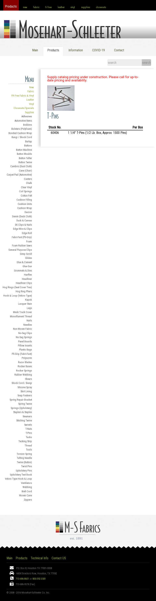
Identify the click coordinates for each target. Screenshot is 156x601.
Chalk (29, 183)
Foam (29, 241)
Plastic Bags (25, 349)
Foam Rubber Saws (22, 245)
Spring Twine (25, 403)
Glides (28, 257)
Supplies (29, 112)
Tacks (29, 437)
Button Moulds (24, 153)
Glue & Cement (24, 262)
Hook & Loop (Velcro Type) (17, 295)
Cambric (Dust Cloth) (21, 166)
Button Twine (25, 162)
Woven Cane (25, 495)
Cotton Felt (26, 195)
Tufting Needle (24, 457)
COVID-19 (98, 50)
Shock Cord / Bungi (22, 383)
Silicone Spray (24, 387)
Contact (119, 50)
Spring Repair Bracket (21, 399)
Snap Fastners (24, 395)
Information (75, 50)
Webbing (27, 487)
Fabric (30, 91)
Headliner (27, 278)
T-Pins (29, 432)
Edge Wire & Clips (22, 228)
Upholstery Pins (24, 470)
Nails (29, 320)
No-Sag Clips (25, 333)
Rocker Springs (24, 370)
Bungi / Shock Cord (22, 137)
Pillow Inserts (25, 345)
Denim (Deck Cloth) (22, 216)
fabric (36, 7)
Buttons (28, 145)
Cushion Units (25, 203)
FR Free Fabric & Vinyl (22, 95)
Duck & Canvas (24, 220)
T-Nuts (28, 428)
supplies (85, 7)
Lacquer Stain (25, 303)
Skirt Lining (26, 391)
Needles (27, 324)
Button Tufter (25, 158)
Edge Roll (27, 233)
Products (21, 558)
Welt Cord (27, 491)
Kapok (28, 299)
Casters (28, 178)
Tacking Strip (25, 441)
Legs (29, 308)
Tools (29, 449)
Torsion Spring (24, 453)
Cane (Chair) (25, 170)
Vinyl (31, 103)
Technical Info (39, 558)
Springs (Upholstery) (21, 408)
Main (35, 50)
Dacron (28, 212)
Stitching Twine (24, 420)
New (31, 87)
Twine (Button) (24, 462)
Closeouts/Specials (24, 108)
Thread (28, 445)
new (25, 7)
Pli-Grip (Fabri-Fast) (22, 353)
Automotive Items (23, 120)
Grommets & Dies (23, 270)
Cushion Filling (24, 199)
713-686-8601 (22, 578)
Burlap (28, 141)
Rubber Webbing (23, 374)
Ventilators (26, 483)
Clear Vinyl (26, 187)
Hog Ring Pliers (24, 291)
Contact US (59, 558)
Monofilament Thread (21, 316)
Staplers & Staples (22, 412)
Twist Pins (26, 466)
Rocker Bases (25, 366)
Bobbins (27, 124)
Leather (30, 99)
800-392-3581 (39, 578)
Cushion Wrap (24, 208)
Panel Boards (25, 341)
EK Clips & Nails (23, 224)
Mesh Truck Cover (22, 312)
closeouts (101, 7)
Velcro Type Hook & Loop (18, 478)
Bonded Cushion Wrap (20, 133)
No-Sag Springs (24, 337)
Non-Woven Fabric (22, 328)
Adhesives (26, 116)
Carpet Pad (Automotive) (19, 174)
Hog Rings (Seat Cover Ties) (17, 287)
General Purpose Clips (20, 249)
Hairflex (28, 274)
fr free (48, 7)
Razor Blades (25, 362)
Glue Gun (27, 266)
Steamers (27, 416)
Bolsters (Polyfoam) (21, 128)
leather (61, 7)
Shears (28, 378)
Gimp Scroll (26, 253)
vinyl (72, 7)
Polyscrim (27, 357)
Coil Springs (25, 191)
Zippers (28, 499)
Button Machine (24, 149)
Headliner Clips (24, 283)
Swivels (28, 424)
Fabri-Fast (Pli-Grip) (22, 237)
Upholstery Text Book (21, 474)
